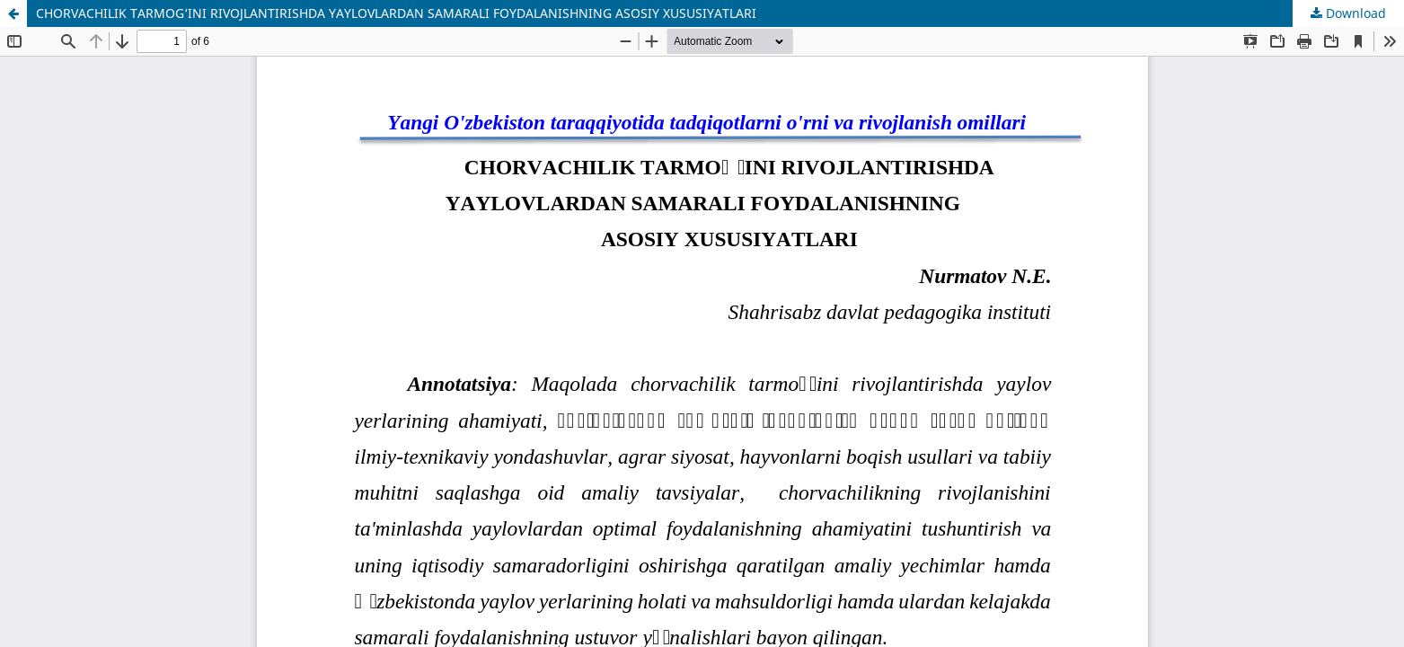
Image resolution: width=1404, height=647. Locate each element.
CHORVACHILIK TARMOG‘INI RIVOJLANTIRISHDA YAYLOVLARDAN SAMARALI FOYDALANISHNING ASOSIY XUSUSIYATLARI (396, 13)
